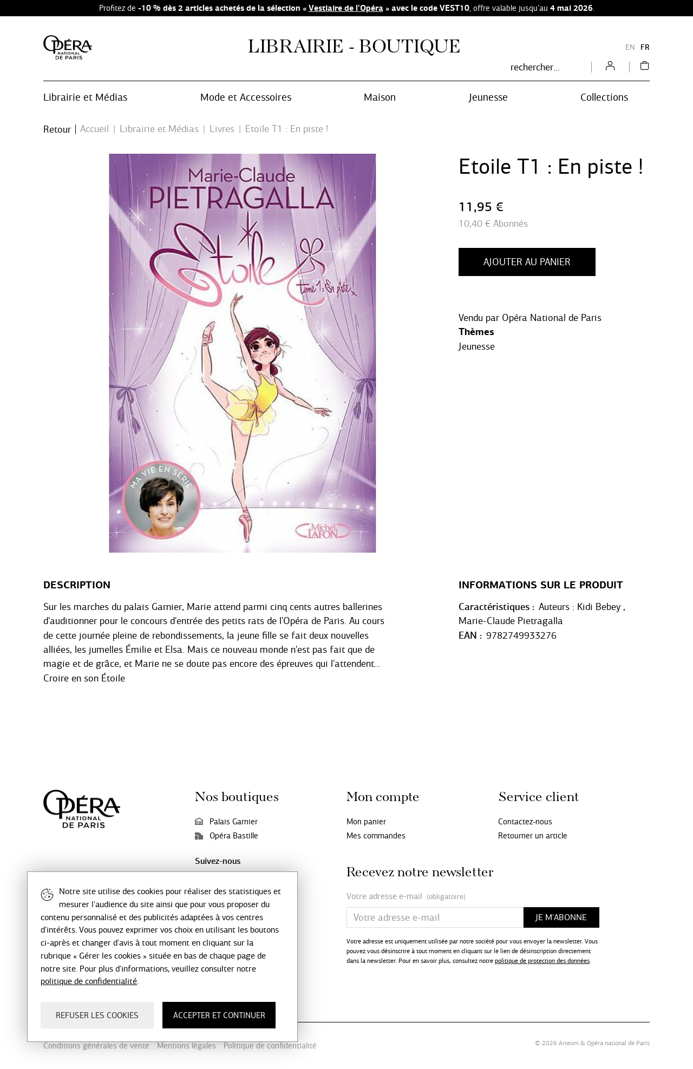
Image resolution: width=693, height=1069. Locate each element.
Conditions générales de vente (96, 1046)
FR (645, 47)
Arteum (569, 1043)
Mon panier (366, 822)
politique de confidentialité (89, 981)
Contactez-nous (525, 822)
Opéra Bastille (226, 836)
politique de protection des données (542, 961)
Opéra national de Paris (618, 1043)
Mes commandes (376, 836)
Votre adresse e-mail (406, 896)
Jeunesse (477, 346)
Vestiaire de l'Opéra (346, 8)
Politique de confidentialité (270, 1046)
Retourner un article (532, 836)
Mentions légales (186, 1046)
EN (630, 47)
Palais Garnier (226, 822)
